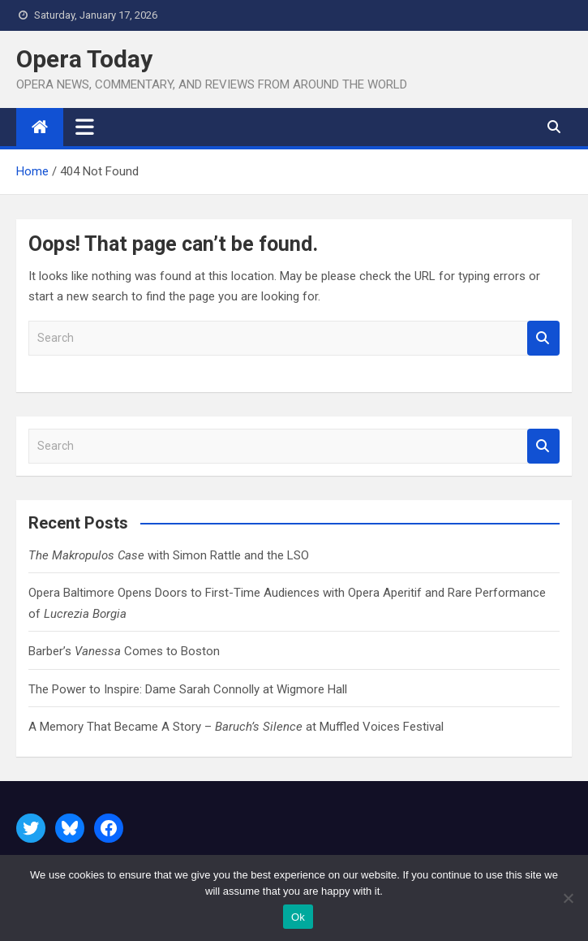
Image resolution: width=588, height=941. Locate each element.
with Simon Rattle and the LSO (168, 555)
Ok (298, 917)
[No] (568, 898)
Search (543, 338)
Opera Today (84, 59)
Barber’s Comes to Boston (124, 651)
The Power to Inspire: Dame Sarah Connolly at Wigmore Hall (187, 689)
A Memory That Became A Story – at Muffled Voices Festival (236, 726)
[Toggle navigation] (84, 126)
